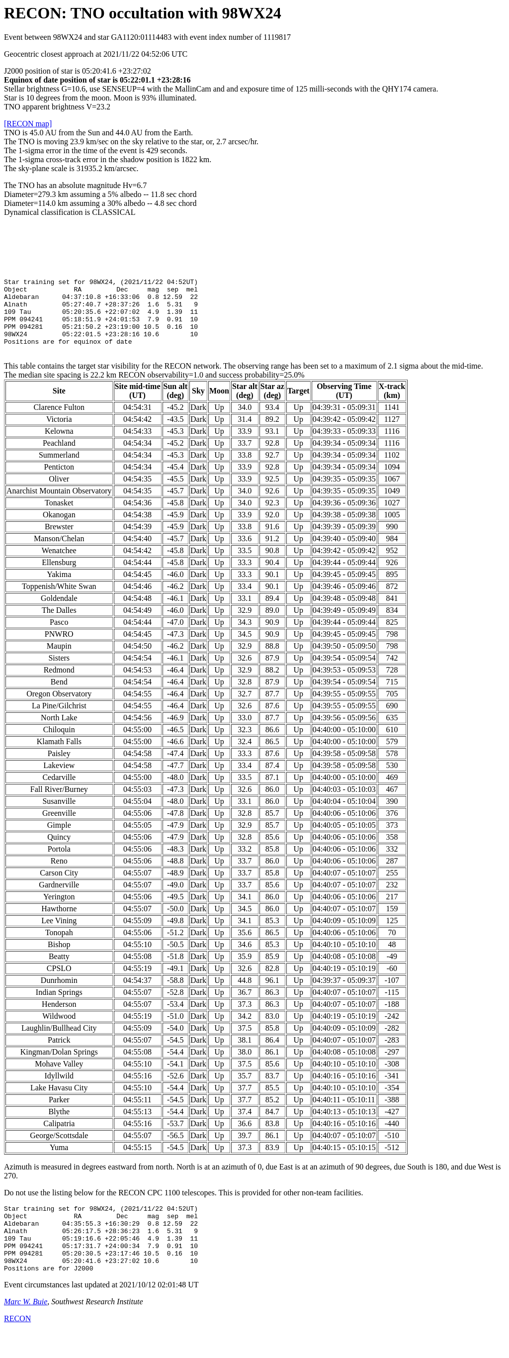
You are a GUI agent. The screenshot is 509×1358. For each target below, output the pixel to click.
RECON (17, 1345)
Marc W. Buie (25, 1328)
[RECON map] (28, 123)
